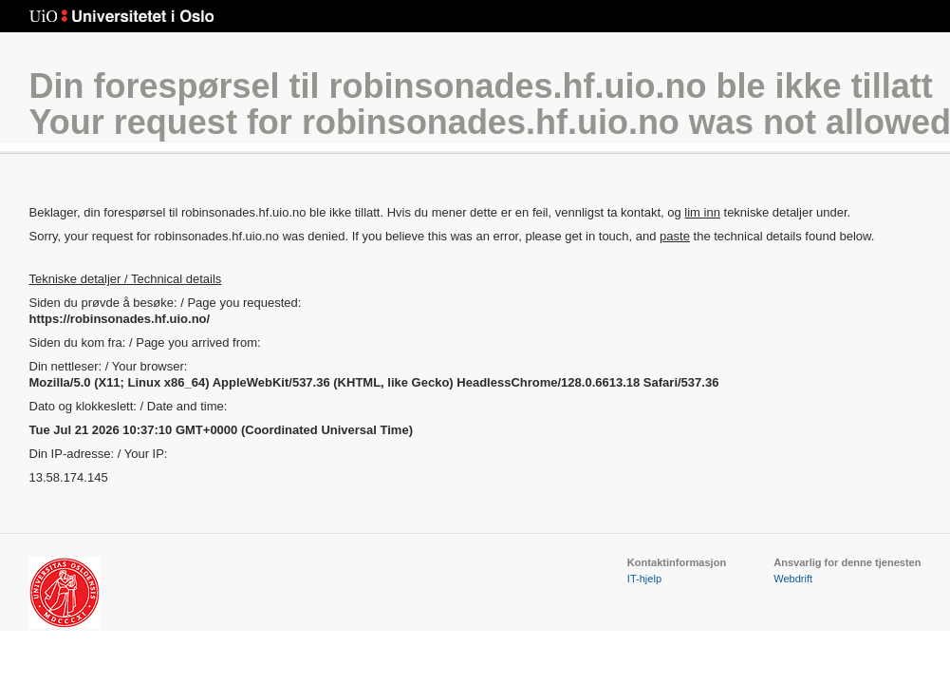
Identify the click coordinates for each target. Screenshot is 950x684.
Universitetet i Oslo (121, 17)
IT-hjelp (644, 578)
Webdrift (792, 578)
